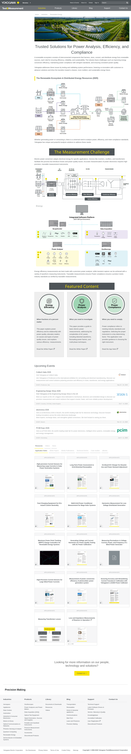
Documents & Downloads (53, 704)
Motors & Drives (8, 721)
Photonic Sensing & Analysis (12, 729)
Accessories (28, 732)
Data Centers (7, 710)
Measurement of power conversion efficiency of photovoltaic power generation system (81, 581)
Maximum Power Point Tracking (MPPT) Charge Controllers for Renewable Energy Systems (49, 543)
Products (58, 8)
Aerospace (6, 704)
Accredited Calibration (95, 718)
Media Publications (67, 451)
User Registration (93, 721)
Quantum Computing (10, 732)
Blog (91, 8)
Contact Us (123, 8)
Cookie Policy (66, 750)
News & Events (74, 2)
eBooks (104, 451)
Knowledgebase (93, 715)
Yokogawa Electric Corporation (13, 750)
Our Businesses (31, 750)
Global (91, 2)
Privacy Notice (43, 750)
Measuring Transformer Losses (49, 619)
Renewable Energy (9, 735)
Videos (47, 446)
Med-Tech (70, 718)
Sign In (97, 2)
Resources (39, 446)
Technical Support (93, 704)
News (54, 446)
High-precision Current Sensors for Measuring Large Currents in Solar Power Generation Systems (49, 466)
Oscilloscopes (28, 704)
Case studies (95, 451)
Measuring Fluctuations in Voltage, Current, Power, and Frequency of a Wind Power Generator (114, 543)
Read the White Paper (46, 349)
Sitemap (75, 750)
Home (37, 14)
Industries (42, 8)
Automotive (6, 713)
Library (74, 8)
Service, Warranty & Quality (96, 712)
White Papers (54, 451)
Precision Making (72, 724)
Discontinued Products (31, 735)
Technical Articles (82, 451)
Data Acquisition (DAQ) (31, 712)
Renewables (71, 707)
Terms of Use (54, 750)
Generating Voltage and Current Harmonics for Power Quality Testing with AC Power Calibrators (82, 543)
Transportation (71, 704)
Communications (72, 715)
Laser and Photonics (73, 721)
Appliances (6, 707)
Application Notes (41, 451)
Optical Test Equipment (31, 715)
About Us (84, 2)
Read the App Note (110, 349)
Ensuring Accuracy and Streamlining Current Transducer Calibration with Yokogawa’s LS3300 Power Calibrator (114, 581)
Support (107, 8)
